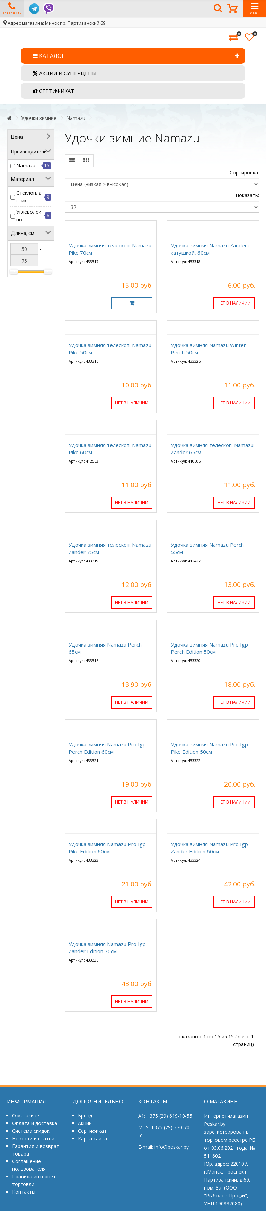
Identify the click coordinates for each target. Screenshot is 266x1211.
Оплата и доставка (34, 1123)
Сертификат (92, 1130)
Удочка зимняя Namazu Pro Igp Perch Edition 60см (107, 748)
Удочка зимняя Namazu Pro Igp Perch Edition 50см (209, 648)
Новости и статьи (33, 1138)
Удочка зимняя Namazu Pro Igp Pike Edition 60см (107, 848)
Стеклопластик (29, 197)
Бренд (85, 1115)
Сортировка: (244, 172)
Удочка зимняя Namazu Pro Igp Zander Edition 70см (107, 947)
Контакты (23, 1191)
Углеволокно (28, 216)
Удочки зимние (38, 118)
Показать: (247, 195)
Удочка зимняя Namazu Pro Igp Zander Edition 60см (209, 848)
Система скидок (31, 1130)
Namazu (75, 118)
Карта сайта (92, 1138)
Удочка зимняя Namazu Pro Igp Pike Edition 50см (209, 748)
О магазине (25, 1115)
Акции (85, 1123)
